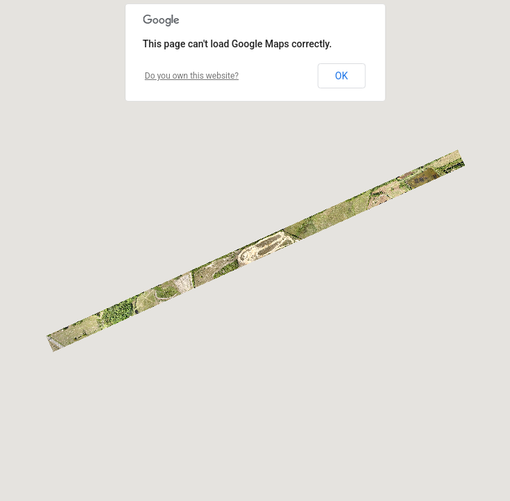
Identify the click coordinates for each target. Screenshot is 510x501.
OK (341, 75)
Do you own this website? (192, 76)
